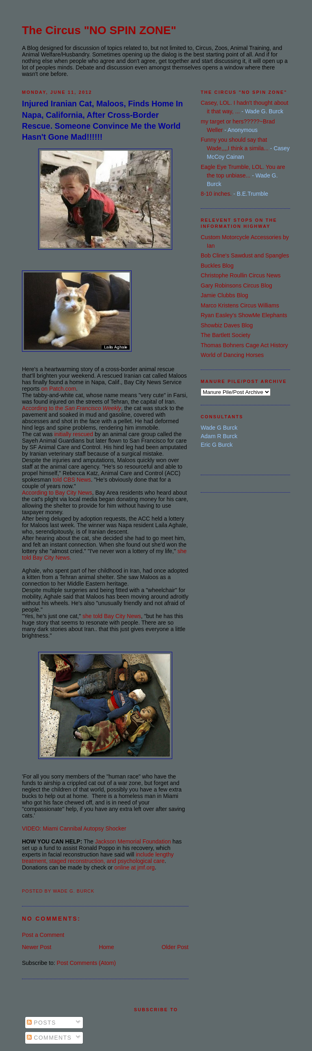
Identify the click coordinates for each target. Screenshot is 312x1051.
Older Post (175, 947)
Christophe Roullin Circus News (241, 275)
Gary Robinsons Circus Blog (236, 285)
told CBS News (71, 479)
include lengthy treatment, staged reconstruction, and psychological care (98, 857)
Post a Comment (43, 935)
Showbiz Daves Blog (227, 325)
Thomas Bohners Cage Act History (244, 345)
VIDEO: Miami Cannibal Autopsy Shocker (74, 828)
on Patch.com (58, 388)
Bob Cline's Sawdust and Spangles (245, 255)
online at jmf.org (134, 867)
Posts (41, 1022)
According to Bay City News (57, 492)
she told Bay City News (111, 616)
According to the (71, 408)
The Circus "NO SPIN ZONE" (99, 30)
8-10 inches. (216, 193)
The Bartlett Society (225, 335)
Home (106, 947)
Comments (49, 1037)
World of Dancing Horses (232, 355)
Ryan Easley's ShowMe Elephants (244, 315)
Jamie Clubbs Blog (224, 295)
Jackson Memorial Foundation (133, 841)
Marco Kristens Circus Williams (240, 305)
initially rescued (73, 434)
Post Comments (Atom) (86, 963)
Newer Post (36, 947)
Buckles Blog (217, 265)
